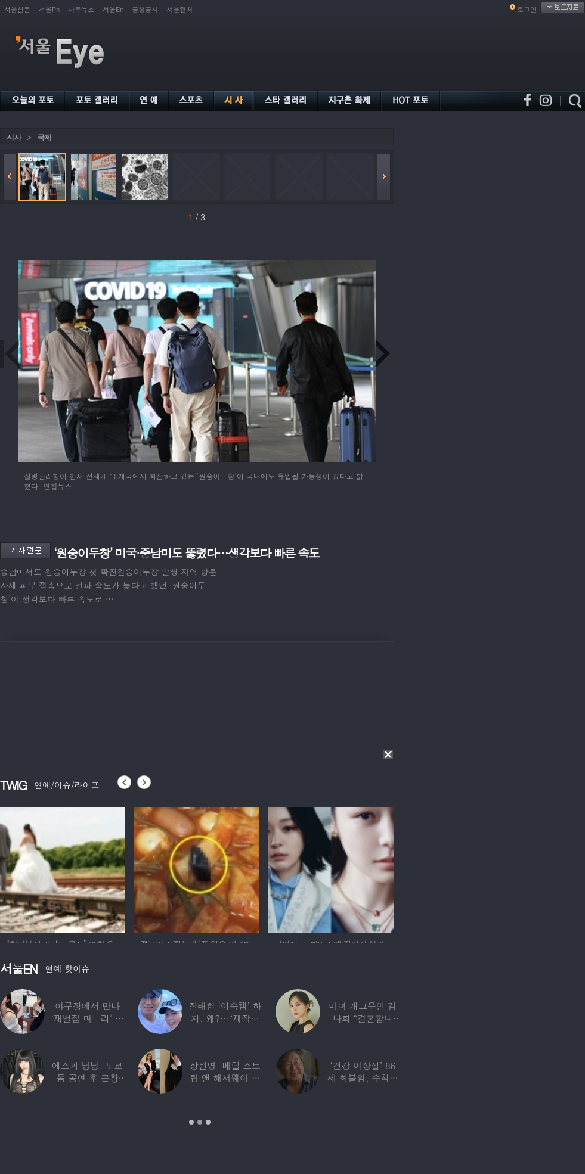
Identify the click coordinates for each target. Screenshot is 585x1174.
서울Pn (49, 9)
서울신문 (17, 9)
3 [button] (208, 1122)
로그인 (527, 9)
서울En (113, 9)
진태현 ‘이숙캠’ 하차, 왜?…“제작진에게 (224, 1018)
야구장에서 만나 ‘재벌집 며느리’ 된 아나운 (87, 1018)
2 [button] (199, 1122)
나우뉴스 (81, 9)
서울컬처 (180, 9)
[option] (62, 868)
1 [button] (191, 1122)
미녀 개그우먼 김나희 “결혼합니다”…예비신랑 (363, 1018)
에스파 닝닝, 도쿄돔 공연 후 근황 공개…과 (87, 1078)
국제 (44, 137)
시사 (14, 137)
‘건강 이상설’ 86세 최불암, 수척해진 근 (362, 1078)
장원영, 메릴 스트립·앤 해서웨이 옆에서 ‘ (225, 1078)
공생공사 (145, 9)
